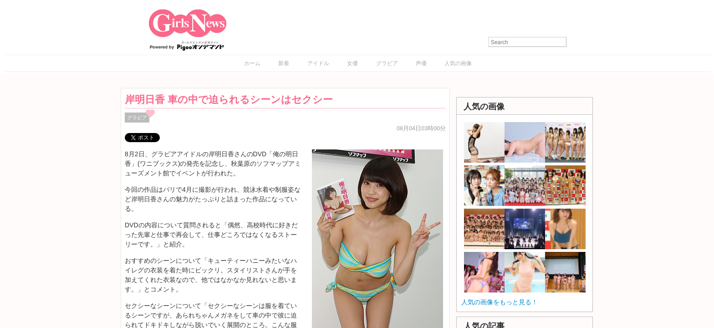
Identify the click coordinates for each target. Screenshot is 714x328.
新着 (283, 63)
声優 (421, 63)
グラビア (387, 63)
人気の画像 (458, 63)
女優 (352, 63)
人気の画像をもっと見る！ (499, 302)
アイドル (318, 63)
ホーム (252, 63)
